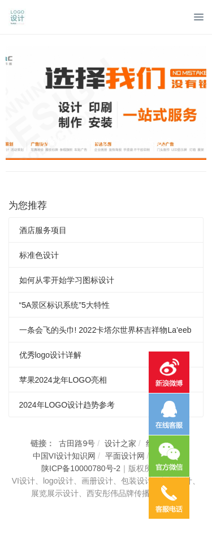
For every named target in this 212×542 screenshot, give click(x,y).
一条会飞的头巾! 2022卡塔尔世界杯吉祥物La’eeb (105, 329)
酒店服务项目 (43, 230)
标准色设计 (39, 255)
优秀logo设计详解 (50, 354)
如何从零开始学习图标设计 (66, 280)
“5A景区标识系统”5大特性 (64, 305)
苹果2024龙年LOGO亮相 (63, 379)
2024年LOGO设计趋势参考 (67, 404)
